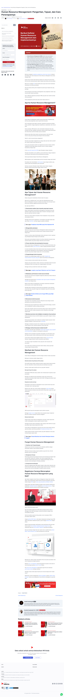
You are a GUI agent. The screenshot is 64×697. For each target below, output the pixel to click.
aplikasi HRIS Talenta (32, 519)
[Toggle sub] (15, 33)
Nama (4, 48)
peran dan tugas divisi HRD (33, 150)
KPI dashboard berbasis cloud (46, 428)
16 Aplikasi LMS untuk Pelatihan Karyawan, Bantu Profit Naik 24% (31, 624)
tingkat (32, 413)
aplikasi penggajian (42, 575)
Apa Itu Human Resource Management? (7, 31)
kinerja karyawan (48, 485)
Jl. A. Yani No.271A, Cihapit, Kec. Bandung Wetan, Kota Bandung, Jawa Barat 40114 (13, 677)
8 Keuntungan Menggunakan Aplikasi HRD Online (55, 632)
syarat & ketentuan (9, 65)
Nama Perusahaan (6, 57)
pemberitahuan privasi (6, 66)
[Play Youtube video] (40, 498)
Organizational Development (52, 630)
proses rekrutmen (36, 246)
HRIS (32, 481)
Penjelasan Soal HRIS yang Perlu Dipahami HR (42, 224)
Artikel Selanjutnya (59, 595)
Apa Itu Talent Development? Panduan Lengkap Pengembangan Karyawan (55, 624)
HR (33, 83)
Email (4, 52)
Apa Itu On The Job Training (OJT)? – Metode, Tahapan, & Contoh (32, 632)
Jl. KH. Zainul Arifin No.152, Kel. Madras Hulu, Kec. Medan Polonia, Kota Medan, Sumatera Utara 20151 (15, 680)
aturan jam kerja (50, 337)
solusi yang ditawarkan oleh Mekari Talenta (44, 481)
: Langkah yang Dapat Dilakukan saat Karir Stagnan (40, 270)
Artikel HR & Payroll (7, 7)
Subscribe (9, 62)
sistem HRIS (48, 388)
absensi (38, 565)
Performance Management (32, 567)
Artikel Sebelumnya (21, 595)
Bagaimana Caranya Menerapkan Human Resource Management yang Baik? (7, 40)
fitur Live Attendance (33, 563)
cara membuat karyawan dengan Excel (40, 525)
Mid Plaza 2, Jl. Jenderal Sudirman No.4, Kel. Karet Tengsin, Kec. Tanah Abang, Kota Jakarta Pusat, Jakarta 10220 (17, 672)
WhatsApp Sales (28, 657)
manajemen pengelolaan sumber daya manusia (42, 74)
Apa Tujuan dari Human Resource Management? (6, 34)
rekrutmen (32, 221)
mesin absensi (38, 527)
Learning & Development (28, 621)
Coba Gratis (37, 657)
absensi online (49, 520)
